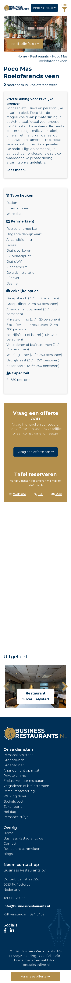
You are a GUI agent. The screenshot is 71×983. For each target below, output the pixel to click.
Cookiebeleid (49, 956)
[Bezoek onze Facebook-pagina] (6, 931)
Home (22, 56)
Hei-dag (10, 812)
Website (17, 494)
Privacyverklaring (22, 956)
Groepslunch (14, 760)
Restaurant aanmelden (22, 849)
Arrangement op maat (21, 770)
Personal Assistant (18, 755)
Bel (38, 494)
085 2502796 (18, 898)
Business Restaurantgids (23, 838)
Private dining (15, 775)
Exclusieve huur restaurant (25, 781)
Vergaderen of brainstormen (26, 786)
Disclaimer (22, 960)
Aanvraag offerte (34, 976)
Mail (56, 494)
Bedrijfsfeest (13, 801)
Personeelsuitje (16, 817)
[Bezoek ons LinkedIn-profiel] (12, 931)
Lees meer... (16, 170)
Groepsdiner (14, 765)
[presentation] (6, 686)
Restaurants (39, 56)
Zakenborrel (13, 806)
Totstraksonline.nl (35, 965)
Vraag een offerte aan (33, 452)
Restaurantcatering (19, 791)
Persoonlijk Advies (43, 7)
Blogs (8, 854)
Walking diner (15, 796)
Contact (10, 843)
